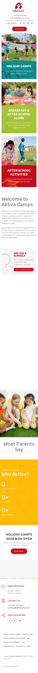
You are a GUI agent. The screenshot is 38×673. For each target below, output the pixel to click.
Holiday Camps (15, 635)
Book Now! (19, 551)
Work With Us (8, 647)
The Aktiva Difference (11, 643)
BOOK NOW (19, 29)
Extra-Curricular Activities (14, 639)
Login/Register (12, 23)
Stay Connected (16, 615)
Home (5, 635)
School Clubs (27, 635)
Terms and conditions (10, 667)
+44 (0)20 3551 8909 (20, 16)
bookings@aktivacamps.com (20, 18)
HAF (28, 639)
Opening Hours (16, 586)
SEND (28, 647)
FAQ (23, 643)
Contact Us (14, 600)
